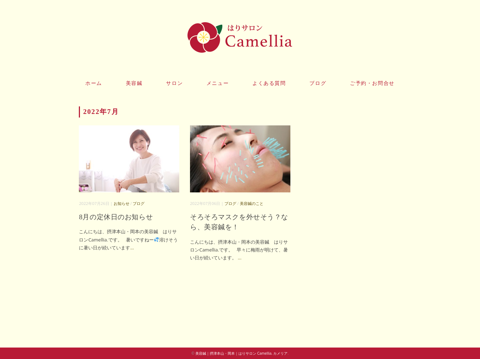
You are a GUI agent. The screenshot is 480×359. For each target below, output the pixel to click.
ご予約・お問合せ (372, 83)
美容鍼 (134, 83)
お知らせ (121, 203)
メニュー (217, 83)
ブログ (317, 83)
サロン (174, 83)
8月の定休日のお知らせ (116, 217)
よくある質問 (269, 83)
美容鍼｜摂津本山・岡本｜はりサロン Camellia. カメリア (241, 353)
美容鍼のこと (251, 203)
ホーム (93, 83)
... (132, 247)
